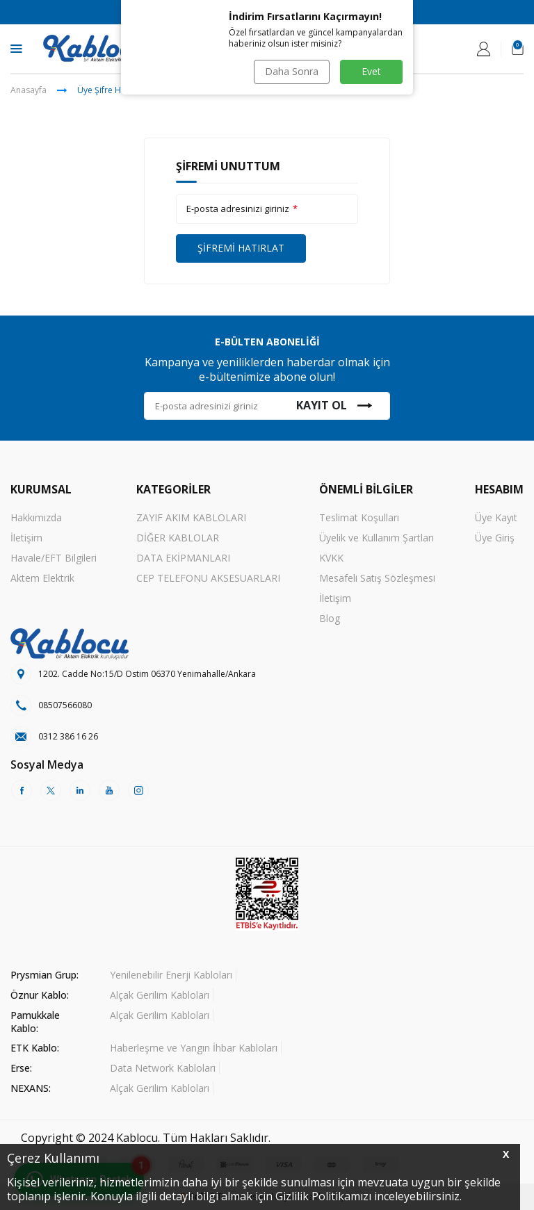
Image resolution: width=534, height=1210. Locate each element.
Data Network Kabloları (163, 1067)
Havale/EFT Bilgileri (53, 557)
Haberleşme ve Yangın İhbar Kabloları (193, 1047)
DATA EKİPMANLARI (183, 557)
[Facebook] (21, 790)
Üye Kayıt (496, 517)
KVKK (331, 557)
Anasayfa (28, 90)
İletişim (26, 537)
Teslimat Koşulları (359, 517)
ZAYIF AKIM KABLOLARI (191, 517)
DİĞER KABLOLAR (177, 537)
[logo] (95, 49)
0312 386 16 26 (68, 736)
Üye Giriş (495, 537)
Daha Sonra (291, 71)
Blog (329, 618)
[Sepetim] (518, 49)
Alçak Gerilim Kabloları (159, 994)
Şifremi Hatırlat (240, 247)
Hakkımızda (36, 517)
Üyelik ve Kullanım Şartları (376, 537)
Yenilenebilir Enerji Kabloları (171, 974)
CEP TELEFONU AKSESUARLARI (208, 577)
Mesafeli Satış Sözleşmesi (377, 577)
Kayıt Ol (334, 405)
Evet (371, 71)
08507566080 (65, 705)
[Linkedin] (80, 790)
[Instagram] (138, 790)
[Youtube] (109, 790)
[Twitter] (51, 790)
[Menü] (16, 47)
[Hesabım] (483, 49)
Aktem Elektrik (42, 577)
